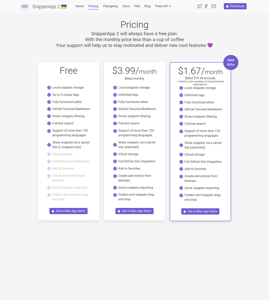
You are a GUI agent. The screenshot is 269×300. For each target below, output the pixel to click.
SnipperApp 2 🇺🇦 (50, 6)
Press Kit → (163, 6)
